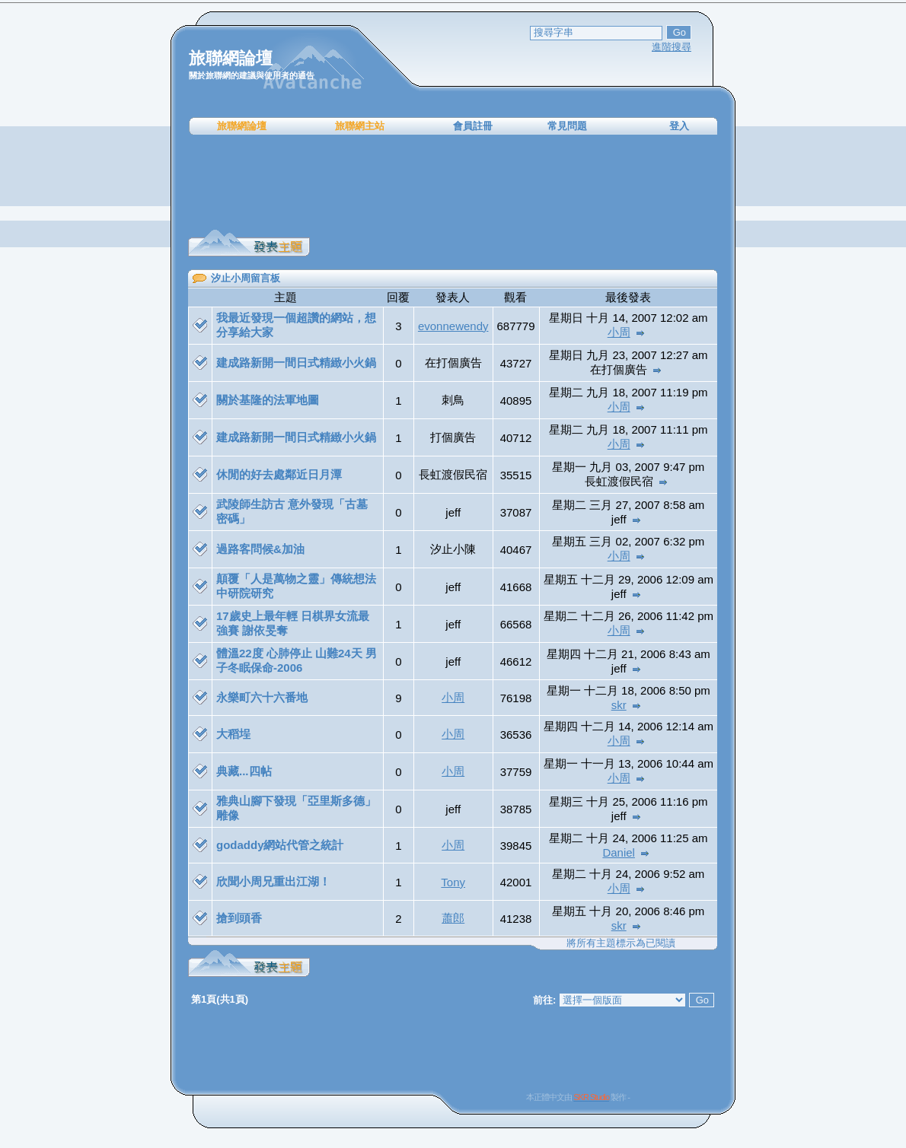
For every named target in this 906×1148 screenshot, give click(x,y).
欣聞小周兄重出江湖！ (273, 881)
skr (619, 704)
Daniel (618, 852)
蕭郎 (453, 917)
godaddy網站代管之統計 (280, 844)
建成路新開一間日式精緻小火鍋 (296, 362)
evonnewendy (453, 326)
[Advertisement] (453, 182)
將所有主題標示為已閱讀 (620, 943)
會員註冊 (473, 126)
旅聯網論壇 (241, 126)
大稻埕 (233, 733)
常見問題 (567, 126)
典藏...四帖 (244, 771)
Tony (453, 882)
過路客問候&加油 (260, 548)
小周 (619, 332)
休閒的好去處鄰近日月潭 (279, 474)
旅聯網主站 (359, 126)
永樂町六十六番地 (262, 697)
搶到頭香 (239, 917)
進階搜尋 (671, 46)
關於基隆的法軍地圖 (267, 399)
